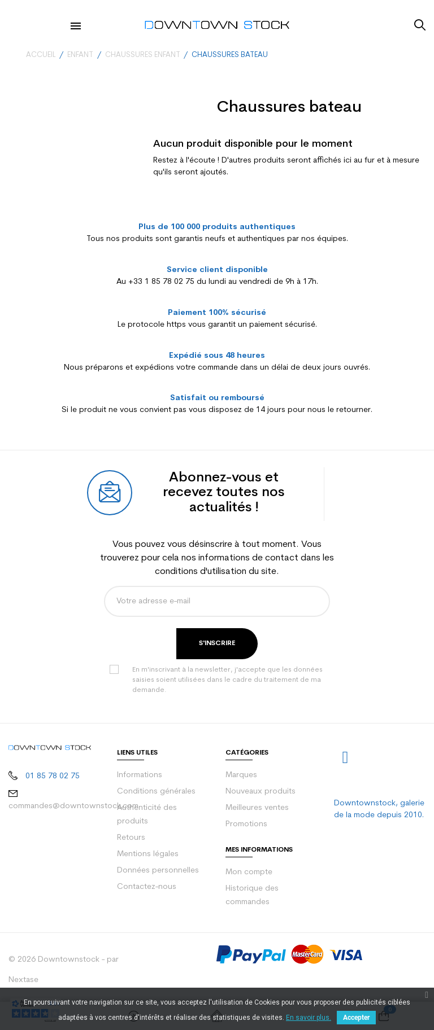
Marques (241, 775)
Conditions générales (156, 791)
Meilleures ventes (257, 808)
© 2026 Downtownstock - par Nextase (63, 970)
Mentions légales (148, 854)
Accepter (356, 1018)
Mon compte (248, 872)
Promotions (246, 824)
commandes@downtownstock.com (73, 806)
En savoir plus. (308, 1018)
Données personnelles (158, 870)
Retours (131, 838)
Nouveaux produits (260, 791)
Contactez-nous (146, 887)
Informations (139, 775)
